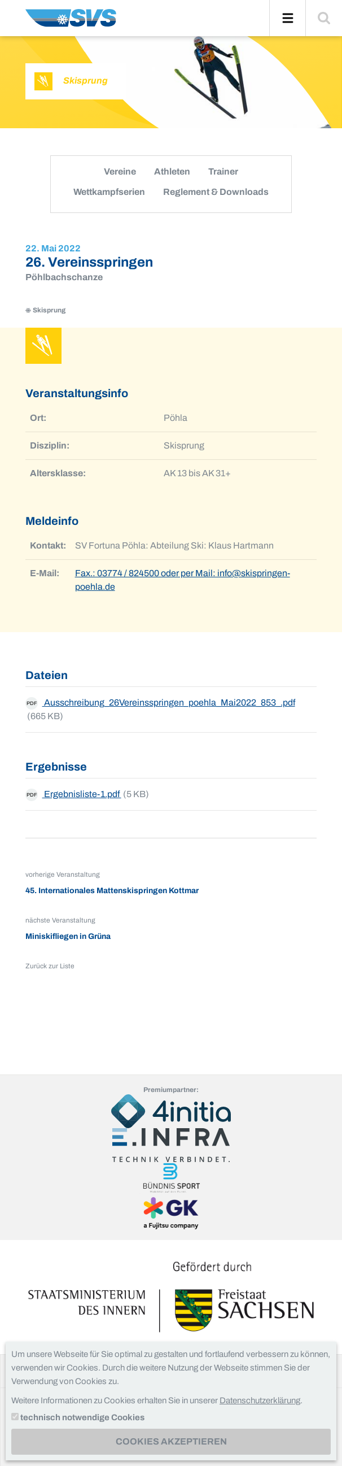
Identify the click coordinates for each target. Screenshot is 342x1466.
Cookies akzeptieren (171, 1441)
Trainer (223, 171)
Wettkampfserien (109, 192)
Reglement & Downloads (216, 192)
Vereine (120, 171)
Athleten (172, 171)
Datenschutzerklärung (260, 1400)
